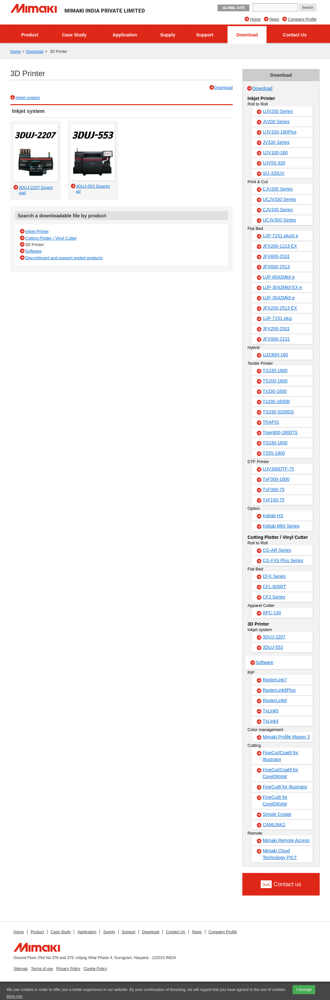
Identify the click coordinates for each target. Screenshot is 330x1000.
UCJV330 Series (279, 199)
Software (33, 251)
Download (247, 34)
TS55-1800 (274, 453)
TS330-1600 (275, 442)
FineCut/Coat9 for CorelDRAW (280, 773)
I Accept (303, 989)
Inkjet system (27, 97)
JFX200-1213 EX (280, 246)
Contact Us (295, 34)
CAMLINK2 (274, 824)
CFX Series (274, 576)
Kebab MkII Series (281, 526)
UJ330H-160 (275, 354)
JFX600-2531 (276, 256)
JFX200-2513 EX (280, 308)
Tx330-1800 (275, 391)
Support (205, 34)
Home (255, 19)
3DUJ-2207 (274, 636)
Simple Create (277, 814)
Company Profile (302, 19)
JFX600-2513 (276, 266)
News (274, 19)
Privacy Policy (68, 968)
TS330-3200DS (278, 411)
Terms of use (42, 968)
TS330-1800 (275, 370)
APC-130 (272, 612)
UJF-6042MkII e (279, 277)
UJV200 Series (278, 111)
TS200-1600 (275, 380)
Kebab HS (273, 515)
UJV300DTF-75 (278, 468)
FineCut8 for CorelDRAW (275, 801)
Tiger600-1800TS (280, 432)
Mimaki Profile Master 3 (286, 736)
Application (124, 34)
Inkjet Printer (37, 231)
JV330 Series (276, 142)
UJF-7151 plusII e (280, 235)
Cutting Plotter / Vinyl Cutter (51, 238)
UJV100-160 (275, 152)
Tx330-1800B (276, 401)
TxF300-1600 (276, 479)
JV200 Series (276, 121)
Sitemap (21, 968)
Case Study (74, 34)
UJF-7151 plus (277, 318)
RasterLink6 (275, 700)
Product (29, 34)
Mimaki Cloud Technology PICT (280, 854)
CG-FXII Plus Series (283, 560)
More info (14, 996)
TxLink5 (270, 710)
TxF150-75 (274, 499)
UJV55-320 (274, 162)
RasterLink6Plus (279, 690)
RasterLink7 (275, 679)
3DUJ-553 (273, 647)
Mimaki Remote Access (286, 840)
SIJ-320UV (274, 173)
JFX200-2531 (276, 328)
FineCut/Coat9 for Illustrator (280, 756)
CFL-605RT (274, 586)
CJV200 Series (278, 189)
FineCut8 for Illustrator (285, 786)
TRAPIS (271, 422)
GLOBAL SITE (233, 8)
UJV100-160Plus (279, 131)
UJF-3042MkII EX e (282, 287)
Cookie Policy (95, 968)
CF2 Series (274, 596)
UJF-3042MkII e (279, 297)
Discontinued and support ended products (64, 257)
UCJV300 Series (279, 220)
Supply (167, 34)
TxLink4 (270, 721)
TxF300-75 (274, 489)
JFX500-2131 (276, 339)
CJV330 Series (278, 209)
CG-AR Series (277, 550)
